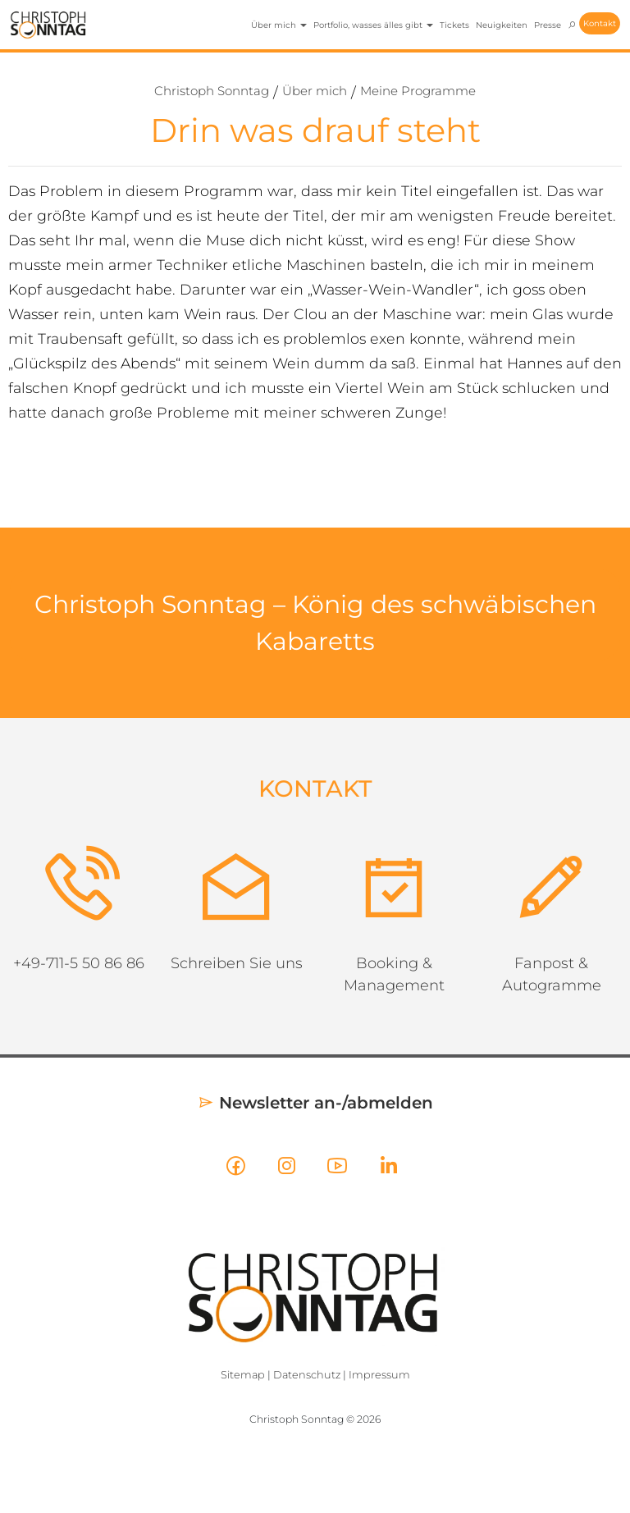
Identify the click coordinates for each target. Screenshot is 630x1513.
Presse (547, 25)
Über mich (314, 90)
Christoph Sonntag (211, 90)
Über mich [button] (279, 25)
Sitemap (243, 1375)
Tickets (454, 25)
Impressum (379, 1375)
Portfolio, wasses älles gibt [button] (373, 25)
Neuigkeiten (501, 25)
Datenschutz (306, 1375)
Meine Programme (418, 90)
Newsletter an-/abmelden (315, 1103)
